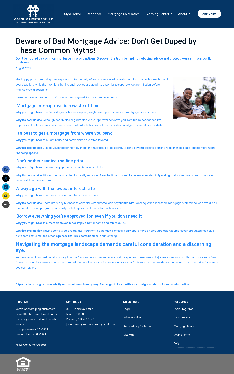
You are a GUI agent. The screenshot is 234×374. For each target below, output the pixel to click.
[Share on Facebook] (6, 169)
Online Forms (182, 335)
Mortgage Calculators (123, 14)
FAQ (176, 343)
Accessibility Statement (138, 326)
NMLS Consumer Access (31, 345)
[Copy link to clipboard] (6, 204)
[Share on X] (6, 178)
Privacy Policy (132, 317)
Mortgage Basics (184, 326)
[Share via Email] (6, 196)
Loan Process (182, 317)
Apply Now (209, 14)
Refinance (94, 14)
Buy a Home (72, 14)
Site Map (129, 335)
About (183, 14)
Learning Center (157, 14)
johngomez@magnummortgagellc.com (91, 324)
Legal (127, 309)
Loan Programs (183, 309)
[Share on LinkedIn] (6, 187)
